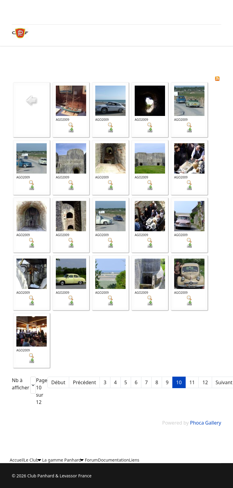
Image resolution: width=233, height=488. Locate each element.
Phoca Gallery (205, 422)
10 (179, 382)
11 (192, 382)
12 (205, 382)
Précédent (84, 382)
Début (58, 382)
